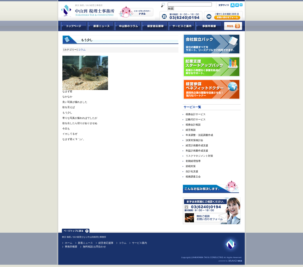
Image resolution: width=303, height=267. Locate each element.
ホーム (68, 242)
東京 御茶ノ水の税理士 (72, 237)
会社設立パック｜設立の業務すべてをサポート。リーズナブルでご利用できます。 (212, 44)
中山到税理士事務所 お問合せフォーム (223, 15)
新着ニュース (100, 26)
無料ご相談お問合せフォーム (212, 210)
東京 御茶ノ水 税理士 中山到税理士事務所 (87, 10)
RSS (233, 26)
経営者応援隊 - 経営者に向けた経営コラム (154, 26)
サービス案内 (139, 242)
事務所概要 (208, 26)
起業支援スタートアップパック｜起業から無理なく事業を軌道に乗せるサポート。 (212, 67)
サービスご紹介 (181, 26)
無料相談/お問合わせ (94, 246)
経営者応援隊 (105, 242)
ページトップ (76, 230)
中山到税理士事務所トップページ (72, 26)
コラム (82, 49)
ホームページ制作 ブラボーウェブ (230, 261)
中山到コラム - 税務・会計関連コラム (127, 26)
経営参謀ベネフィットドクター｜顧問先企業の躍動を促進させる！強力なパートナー (212, 89)
